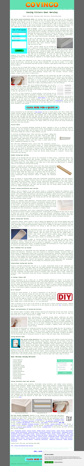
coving (34, 22)
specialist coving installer (43, 77)
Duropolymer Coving (20, 430)
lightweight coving (26, 340)
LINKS (57, 9)
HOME (54, 9)
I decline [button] (51, 462)
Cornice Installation (42, 438)
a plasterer (30, 425)
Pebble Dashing (68, 439)
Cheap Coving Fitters (66, 436)
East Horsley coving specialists (30, 339)
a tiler (66, 425)
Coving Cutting (30, 438)
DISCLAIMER (70, 9)
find (15, 384)
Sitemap (12, 455)
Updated (29, 455)
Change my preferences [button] (58, 462)
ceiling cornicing (55, 424)
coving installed (36, 25)
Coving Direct (59, 100)
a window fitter (46, 427)
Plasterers (41, 455)
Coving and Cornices (66, 438)
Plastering (14, 440)
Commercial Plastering (55, 439)
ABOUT (61, 9)
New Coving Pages (17, 455)
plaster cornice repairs (37, 351)
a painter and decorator (23, 422)
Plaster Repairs (28, 439)
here (20, 397)
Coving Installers (33, 432)
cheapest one (47, 86)
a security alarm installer (24, 427)
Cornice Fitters (31, 430)
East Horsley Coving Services (23, 357)
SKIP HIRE (61, 422)
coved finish (61, 63)
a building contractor (28, 421)
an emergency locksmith (52, 421)
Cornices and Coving (41, 435)
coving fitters (29, 119)
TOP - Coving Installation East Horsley (22, 445)
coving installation (53, 395)
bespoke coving (44, 345)
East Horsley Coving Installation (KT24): (23, 19)
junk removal (44, 422)
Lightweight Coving (67, 432)
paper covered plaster (41, 36)
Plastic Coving (31, 435)
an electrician (48, 425)
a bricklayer (39, 419)
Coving (13, 438)
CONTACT (65, 9)
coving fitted (15, 391)
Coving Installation (21, 432)
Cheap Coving (24, 436)
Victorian (47, 42)
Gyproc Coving (61, 430)
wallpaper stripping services (30, 424)
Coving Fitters (21, 435)
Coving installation (16, 112)
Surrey (30, 352)
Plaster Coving (61, 433)
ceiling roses (47, 71)
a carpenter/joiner (59, 419)
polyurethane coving (30, 349)
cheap (50, 88)
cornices (65, 71)
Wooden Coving (41, 430)
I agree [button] (46, 462)
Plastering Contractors (41, 439)
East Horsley (38, 112)
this (60, 305)
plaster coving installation (34, 342)
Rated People (41, 97)
